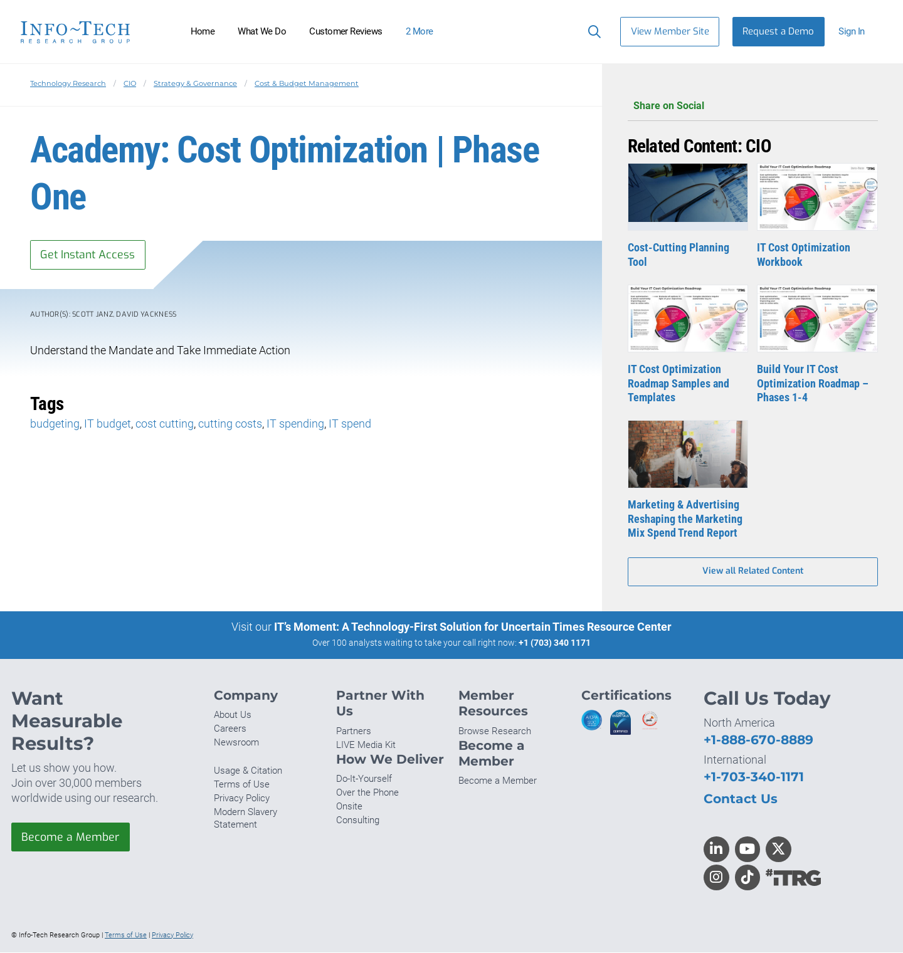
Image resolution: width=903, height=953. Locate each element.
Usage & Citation (248, 771)
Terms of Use (242, 785)
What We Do (262, 31)
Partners (353, 731)
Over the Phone (367, 793)
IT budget (107, 424)
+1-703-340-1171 (754, 777)
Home (203, 31)
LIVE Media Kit (366, 745)
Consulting (357, 821)
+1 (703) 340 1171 (555, 644)
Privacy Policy (242, 799)
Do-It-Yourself (364, 780)
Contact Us (741, 799)
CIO (130, 83)
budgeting (55, 424)
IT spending (295, 424)
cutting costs (230, 424)
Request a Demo (778, 31)
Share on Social (752, 106)
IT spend (350, 424)
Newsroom (236, 743)
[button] (857, 32)
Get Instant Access (90, 254)
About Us (232, 716)
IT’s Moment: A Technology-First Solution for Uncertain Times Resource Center (473, 627)
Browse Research (494, 731)
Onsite (349, 807)
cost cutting (164, 424)
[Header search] (592, 31)
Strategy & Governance (195, 83)
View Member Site (670, 31)
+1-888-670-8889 (758, 740)
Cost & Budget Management (307, 83)
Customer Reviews (346, 31)
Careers (230, 729)
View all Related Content (752, 572)
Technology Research (68, 83)
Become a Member (71, 837)
